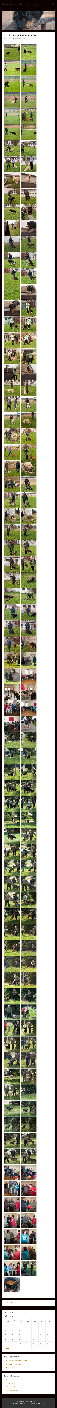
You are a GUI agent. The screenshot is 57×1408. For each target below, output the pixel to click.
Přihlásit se (9, 1380)
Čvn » (34, 1348)
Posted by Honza (19, 39)
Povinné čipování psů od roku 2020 (16, 1360)
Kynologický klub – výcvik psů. (21, 4)
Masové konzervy (11, 1368)
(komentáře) (11, 1387)
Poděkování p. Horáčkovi (13, 1364)
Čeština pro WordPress (13, 1390)
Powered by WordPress (20, 1403)
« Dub (7, 1348)
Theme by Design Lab (37, 1403)
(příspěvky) (10, 1383)
